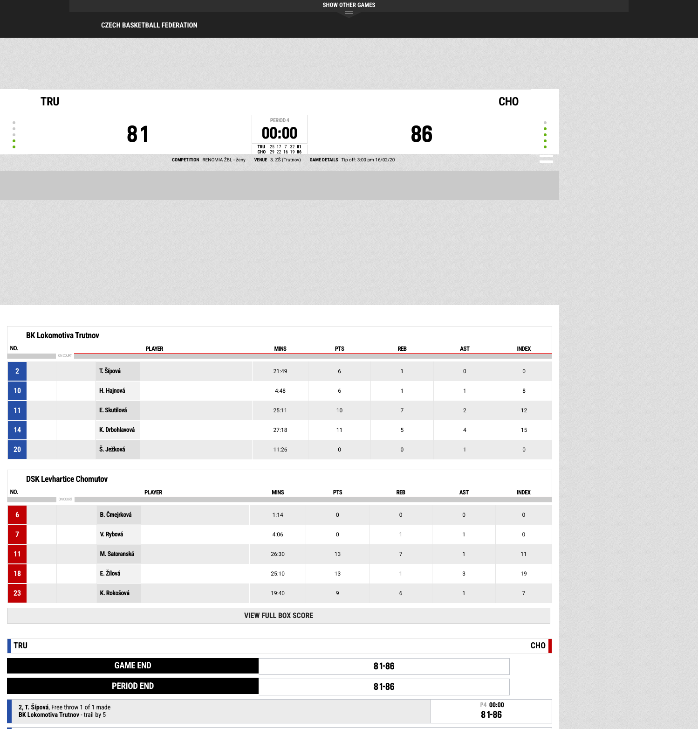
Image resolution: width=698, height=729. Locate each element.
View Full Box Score (278, 615)
